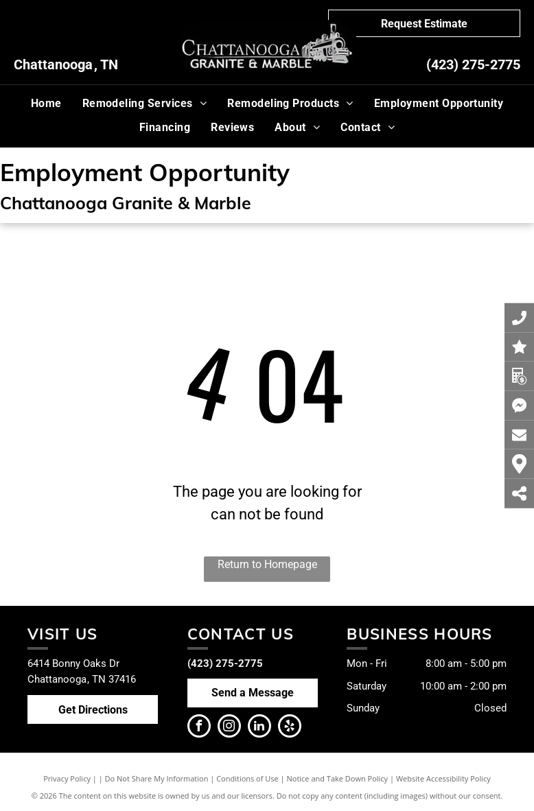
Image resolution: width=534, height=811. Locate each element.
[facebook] (199, 727)
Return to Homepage (267, 564)
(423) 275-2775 (473, 64)
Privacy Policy (67, 778)
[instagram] (229, 727)
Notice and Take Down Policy (337, 778)
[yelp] (289, 727)
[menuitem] (46, 103)
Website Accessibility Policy (443, 778)
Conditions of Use (247, 778)
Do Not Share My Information (157, 778)
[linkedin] (259, 727)
